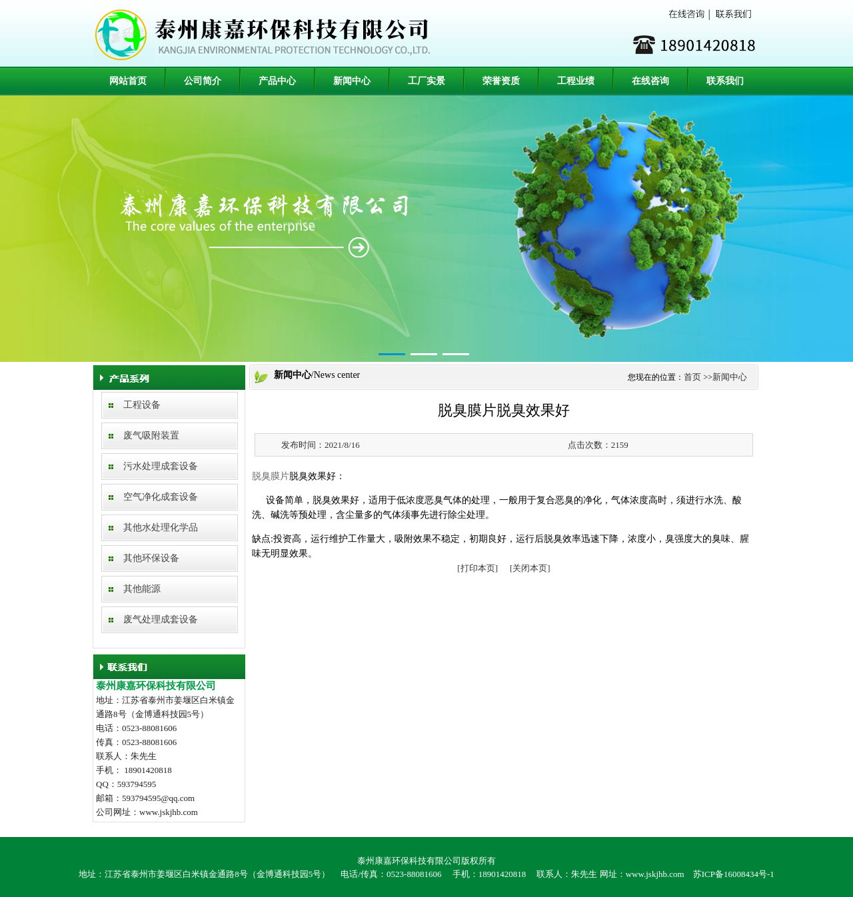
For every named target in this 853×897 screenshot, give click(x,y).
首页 (692, 377)
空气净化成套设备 (160, 497)
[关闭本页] (530, 568)
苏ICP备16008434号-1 (733, 874)
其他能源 (142, 589)
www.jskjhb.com (655, 874)
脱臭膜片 (270, 476)
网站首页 (128, 81)
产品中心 (277, 81)
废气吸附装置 (151, 436)
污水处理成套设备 (160, 466)
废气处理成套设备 (160, 619)
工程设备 (142, 405)
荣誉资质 (501, 81)
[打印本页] (477, 568)
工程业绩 (575, 81)
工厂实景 (426, 81)
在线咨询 (650, 81)
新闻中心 (352, 81)
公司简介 (202, 81)
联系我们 (725, 81)
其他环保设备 (151, 558)
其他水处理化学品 (160, 527)
